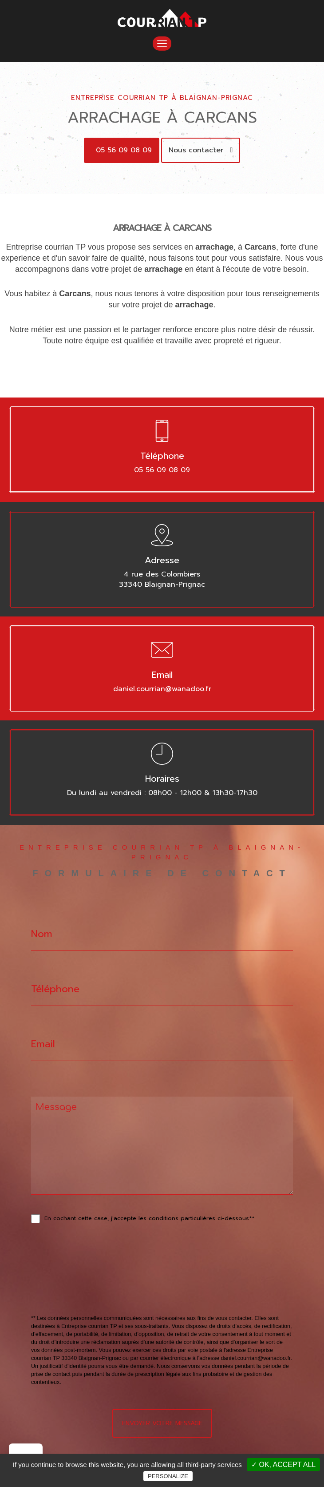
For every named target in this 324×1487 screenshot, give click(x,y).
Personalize (168, 1476)
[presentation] (125, 1288)
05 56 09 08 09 (124, 150)
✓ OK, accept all (283, 1464)
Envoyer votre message (162, 1423)
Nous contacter (201, 150)
